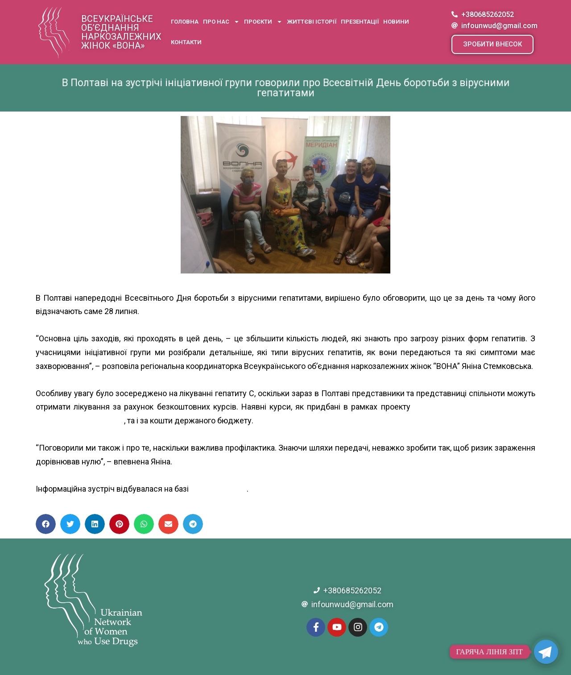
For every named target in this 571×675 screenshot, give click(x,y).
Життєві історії (311, 21)
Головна (185, 21)
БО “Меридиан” (218, 488)
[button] (492, 44)
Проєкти (263, 21)
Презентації (360, 21)
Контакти (186, 42)
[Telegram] (546, 652)
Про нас (221, 21)
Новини (396, 21)
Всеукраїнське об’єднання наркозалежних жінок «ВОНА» (121, 32)
